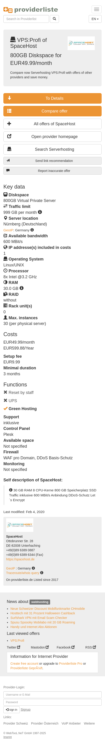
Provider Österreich (45, 723)
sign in (11, 709)
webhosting (39, 602)
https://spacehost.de (20, 559)
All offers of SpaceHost (41, 123)
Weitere (89, 723)
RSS (90, 647)
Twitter (13, 647)
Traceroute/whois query (23, 573)
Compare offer (37, 111)
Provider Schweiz (15, 723)
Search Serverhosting (40, 149)
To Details (35, 98)
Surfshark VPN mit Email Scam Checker (38, 618)
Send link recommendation (39, 161)
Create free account (24, 663)
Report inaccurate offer (38, 171)
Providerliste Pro (70, 663)
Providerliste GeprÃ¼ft (26, 668)
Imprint (7, 737)
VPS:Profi (17, 640)
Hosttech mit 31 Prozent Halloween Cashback (42, 613)
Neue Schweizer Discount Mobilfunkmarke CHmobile (47, 608)
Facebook (66, 647)
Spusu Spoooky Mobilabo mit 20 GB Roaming (42, 622)
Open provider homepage (42, 136)
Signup (26, 709)
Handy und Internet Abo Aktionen (33, 627)
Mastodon (40, 647)
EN (95, 19)
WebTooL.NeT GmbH (19, 733)
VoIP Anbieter (71, 723)
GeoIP (8, 230)
